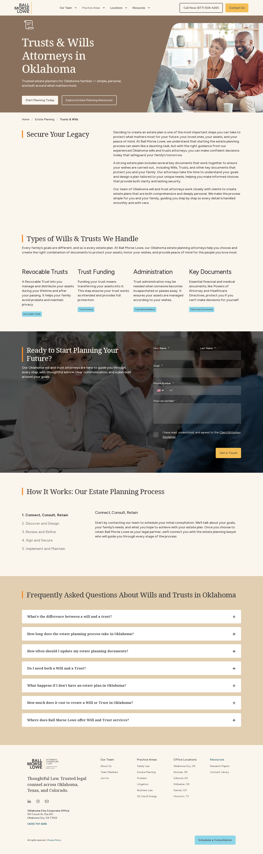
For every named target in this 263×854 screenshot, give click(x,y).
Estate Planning (44, 119)
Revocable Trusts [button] (31, 314)
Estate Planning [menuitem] (146, 773)
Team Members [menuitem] (109, 773)
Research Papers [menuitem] (220, 767)
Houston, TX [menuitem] (181, 797)
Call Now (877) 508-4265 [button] (201, 8)
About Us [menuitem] (106, 767)
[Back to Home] (23, 8)
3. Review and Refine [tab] (39, 532)
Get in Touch (228, 453)
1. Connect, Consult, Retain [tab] (45, 515)
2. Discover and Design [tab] (40, 523)
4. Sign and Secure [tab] (37, 540)
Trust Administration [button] (145, 309)
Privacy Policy (54, 841)
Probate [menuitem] (142, 779)
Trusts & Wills (69, 119)
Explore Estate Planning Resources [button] (89, 100)
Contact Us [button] (237, 8)
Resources (217, 760)
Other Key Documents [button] (201, 309)
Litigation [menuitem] (142, 785)
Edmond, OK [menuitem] (181, 779)
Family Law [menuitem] (143, 767)
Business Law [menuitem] (145, 791)
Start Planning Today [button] (40, 100)
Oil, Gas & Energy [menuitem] (147, 797)
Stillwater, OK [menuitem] (182, 785)
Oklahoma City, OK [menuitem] (184, 767)
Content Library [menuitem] (219, 773)
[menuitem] (76, 8)
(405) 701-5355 (37, 825)
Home (25, 119)
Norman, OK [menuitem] (181, 773)
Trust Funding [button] (86, 309)
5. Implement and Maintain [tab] (43, 548)
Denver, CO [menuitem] (180, 791)
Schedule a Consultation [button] (215, 841)
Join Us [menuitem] (104, 779)
